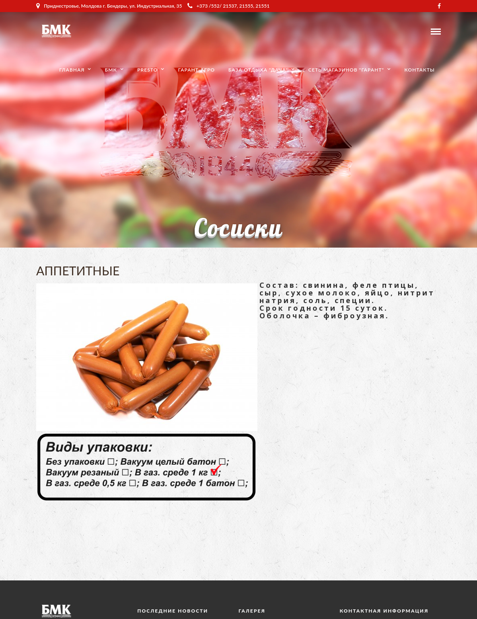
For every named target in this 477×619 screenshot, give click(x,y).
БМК (111, 70)
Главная (71, 70)
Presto (147, 70)
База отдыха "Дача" (258, 70)
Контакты (420, 70)
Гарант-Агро (196, 70)
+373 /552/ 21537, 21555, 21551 (228, 6)
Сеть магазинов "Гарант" (346, 70)
